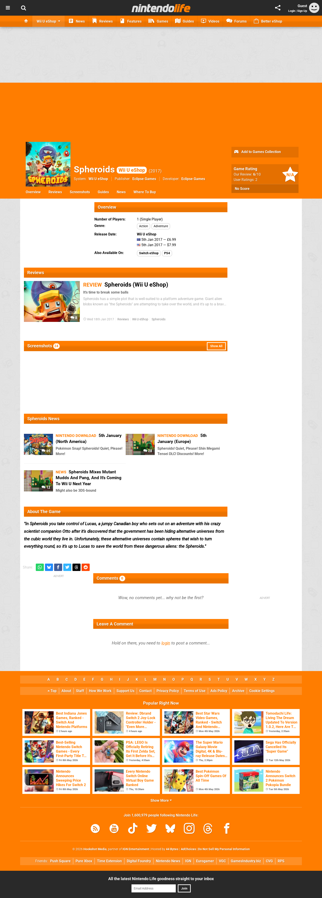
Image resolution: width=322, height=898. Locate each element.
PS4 (167, 253)
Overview (33, 192)
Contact (145, 691)
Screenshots (80, 192)
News (121, 192)
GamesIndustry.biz (246, 861)
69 (46, 451)
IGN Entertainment (136, 849)
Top (52, 691)
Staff (80, 691)
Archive (238, 691)
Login (291, 11)
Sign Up (302, 11)
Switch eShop (149, 253)
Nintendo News (168, 861)
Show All (216, 346)
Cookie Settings (262, 691)
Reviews (55, 192)
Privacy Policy (168, 691)
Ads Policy (218, 691)
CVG (269, 861)
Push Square (60, 861)
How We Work (100, 691)
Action (143, 226)
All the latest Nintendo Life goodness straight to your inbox (161, 878)
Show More (161, 800)
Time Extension (109, 861)
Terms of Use (194, 691)
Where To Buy (144, 192)
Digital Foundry (139, 861)
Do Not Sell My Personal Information (224, 849)
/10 (257, 174)
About (66, 691)
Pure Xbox (84, 861)
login (165, 643)
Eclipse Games (144, 179)
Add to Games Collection (257, 152)
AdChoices (188, 849)
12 (46, 487)
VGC (222, 861)
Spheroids (110, 169)
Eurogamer (205, 861)
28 (147, 451)
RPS (281, 861)
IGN (188, 861)
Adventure (161, 226)
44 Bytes (172, 849)
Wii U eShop (98, 179)
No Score (242, 189)
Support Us (125, 691)
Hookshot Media (95, 849)
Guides (103, 192)
